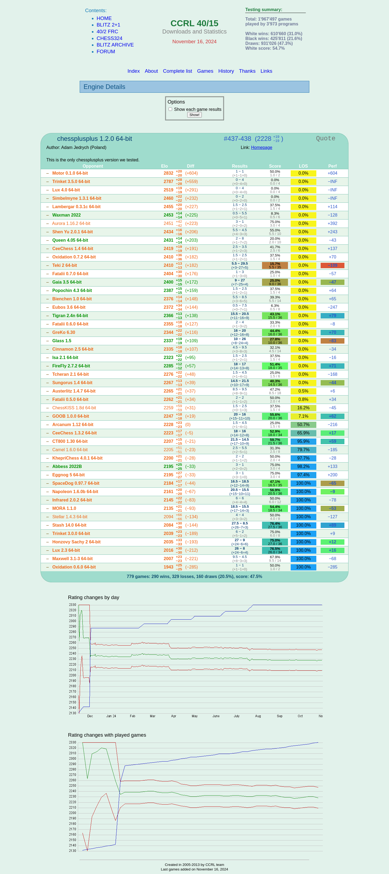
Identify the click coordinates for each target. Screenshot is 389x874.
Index (134, 71)
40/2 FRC (107, 31)
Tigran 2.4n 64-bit (70, 315)
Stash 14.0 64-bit (69, 525)
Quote (326, 138)
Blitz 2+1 (108, 25)
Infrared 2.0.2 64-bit (72, 500)
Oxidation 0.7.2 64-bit (74, 257)
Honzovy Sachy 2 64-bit (76, 542)
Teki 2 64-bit (64, 265)
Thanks (247, 71)
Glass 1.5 (61, 340)
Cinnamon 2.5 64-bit (72, 349)
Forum (106, 51)
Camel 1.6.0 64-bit (70, 449)
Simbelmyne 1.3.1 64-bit (76, 198)
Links (267, 71)
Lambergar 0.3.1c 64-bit (76, 206)
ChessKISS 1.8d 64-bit (74, 408)
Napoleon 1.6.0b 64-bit (75, 491)
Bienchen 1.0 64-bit (72, 299)
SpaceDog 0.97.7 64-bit (75, 483)
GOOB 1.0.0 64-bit (70, 416)
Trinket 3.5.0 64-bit (71, 181)
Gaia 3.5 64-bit (67, 282)
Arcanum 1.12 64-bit (72, 424)
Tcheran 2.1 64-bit (70, 374)
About (151, 71)
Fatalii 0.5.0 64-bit (70, 399)
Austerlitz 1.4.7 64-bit (74, 391)
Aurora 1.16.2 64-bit (71, 223)
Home (104, 18)
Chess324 (109, 38)
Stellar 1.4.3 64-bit (70, 516)
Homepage (261, 147)
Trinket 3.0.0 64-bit (71, 533)
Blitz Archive (115, 45)
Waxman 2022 (66, 215)
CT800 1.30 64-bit (70, 441)
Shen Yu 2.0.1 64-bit (72, 232)
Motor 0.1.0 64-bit (70, 173)
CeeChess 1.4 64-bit (72, 248)
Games (205, 71)
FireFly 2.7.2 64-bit (71, 366)
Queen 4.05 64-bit (70, 240)
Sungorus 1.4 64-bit (72, 382)
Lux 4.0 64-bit (66, 190)
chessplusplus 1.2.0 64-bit (94, 138)
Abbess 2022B (67, 466)
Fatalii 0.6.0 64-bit (70, 324)
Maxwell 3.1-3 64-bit (72, 558)
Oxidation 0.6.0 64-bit (74, 567)
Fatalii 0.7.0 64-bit (70, 273)
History (226, 71)
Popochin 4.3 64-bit (72, 290)
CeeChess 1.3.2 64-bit (74, 433)
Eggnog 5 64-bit (68, 475)
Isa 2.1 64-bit (65, 357)
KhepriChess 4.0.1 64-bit (77, 458)
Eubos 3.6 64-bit (69, 307)
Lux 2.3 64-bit (66, 550)
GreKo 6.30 (63, 332)
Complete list (177, 71)
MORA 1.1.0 (64, 508)
